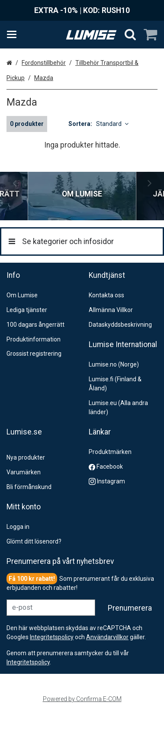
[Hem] (91, 35)
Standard (112, 123)
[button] (28, 670)
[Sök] (130, 34)
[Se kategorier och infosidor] (14, 34)
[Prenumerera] (130, 616)
